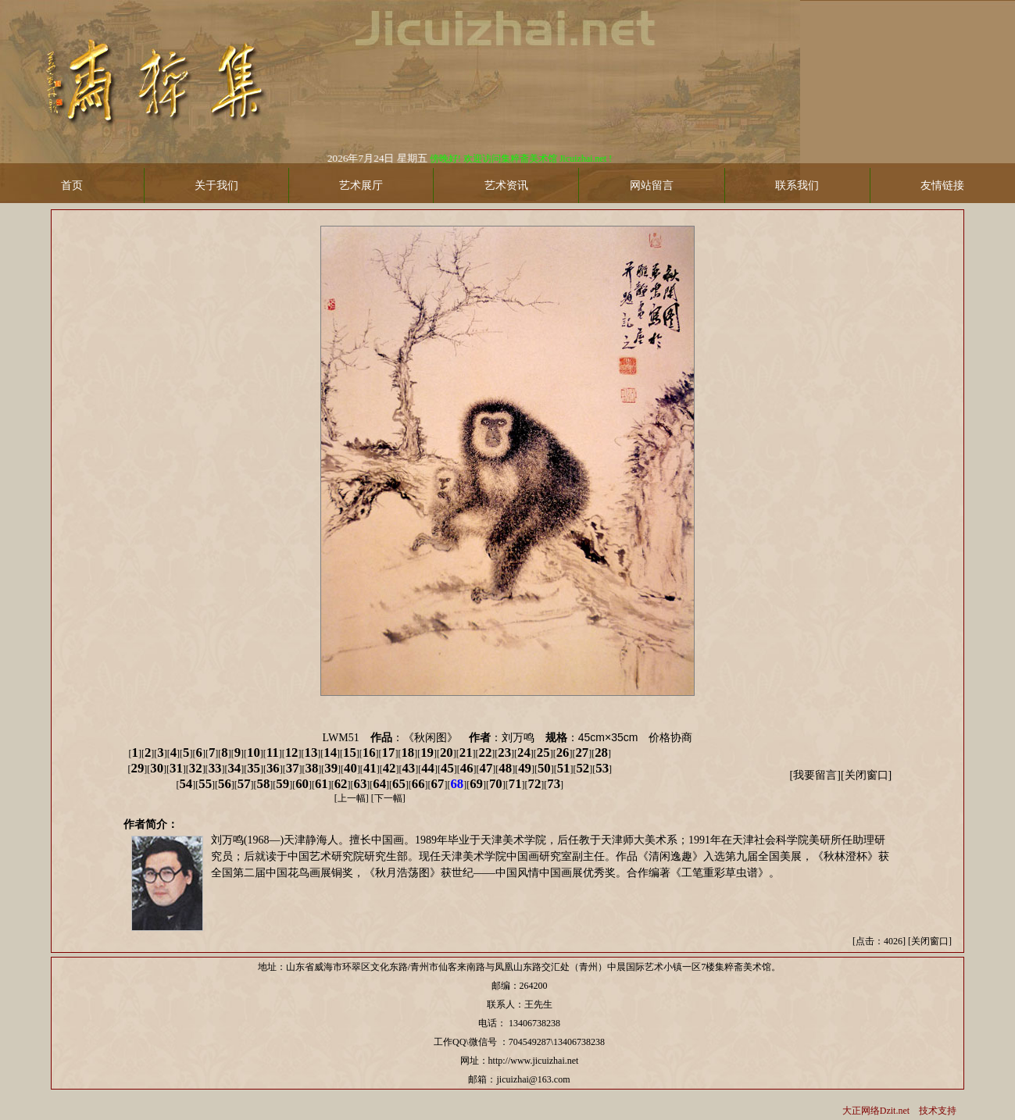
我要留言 (815, 775)
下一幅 (388, 798)
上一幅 (352, 798)
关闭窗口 (866, 775)
